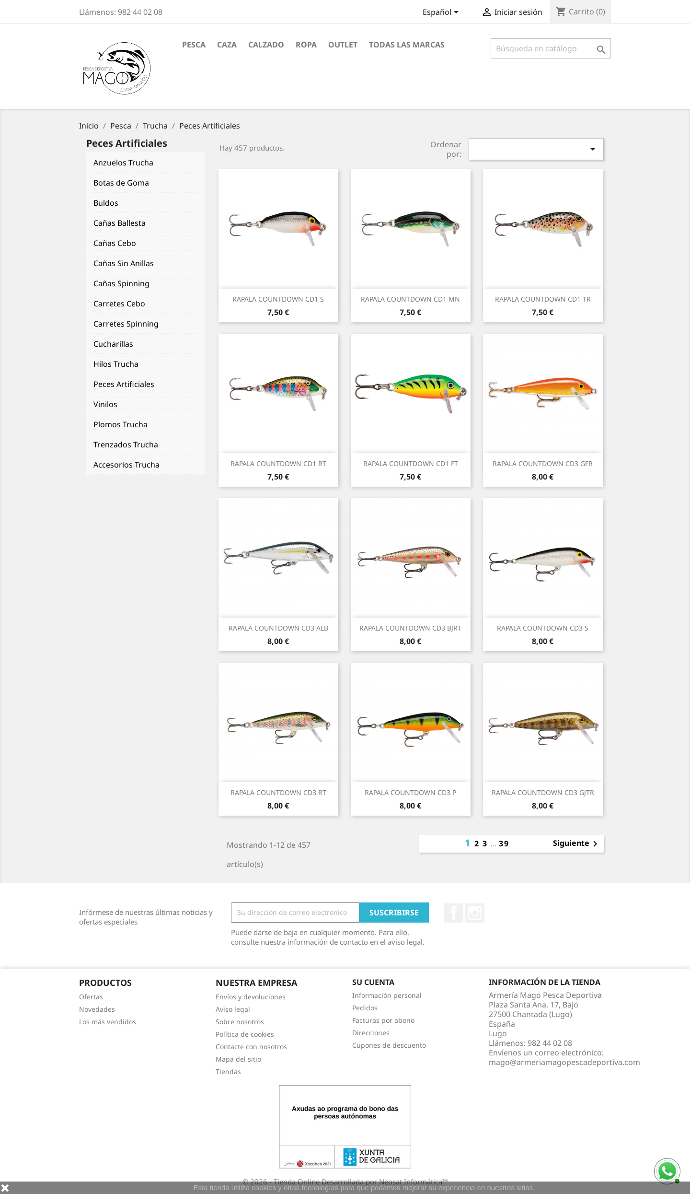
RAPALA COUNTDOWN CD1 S (278, 299)
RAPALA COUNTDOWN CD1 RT (278, 463)
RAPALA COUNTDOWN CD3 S (542, 627)
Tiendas (228, 1071)
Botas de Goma (121, 182)
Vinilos (105, 404)
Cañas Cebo (114, 243)
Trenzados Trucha (125, 444)
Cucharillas (113, 344)
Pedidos (365, 1007)
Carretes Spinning (126, 323)
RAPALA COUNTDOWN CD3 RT (278, 792)
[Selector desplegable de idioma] (442, 13)
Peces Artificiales (123, 384)
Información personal (387, 995)
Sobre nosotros (240, 1021)
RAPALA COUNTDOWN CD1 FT (410, 463)
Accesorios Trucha (126, 464)
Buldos (105, 203)
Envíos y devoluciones (251, 996)
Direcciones (371, 1032)
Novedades (97, 1009)
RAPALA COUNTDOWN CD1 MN (410, 299)
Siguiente (577, 844)
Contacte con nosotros (251, 1046)
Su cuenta (373, 982)
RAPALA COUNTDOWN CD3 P (410, 792)
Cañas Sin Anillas (123, 263)
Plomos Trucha (120, 424)
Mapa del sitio (238, 1059)
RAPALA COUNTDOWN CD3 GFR (543, 463)
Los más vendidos (107, 1021)
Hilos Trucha (115, 364)
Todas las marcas (407, 44)
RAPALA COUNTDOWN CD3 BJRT (410, 627)
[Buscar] (551, 48)
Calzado (266, 44)
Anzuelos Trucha (123, 162)
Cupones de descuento (389, 1045)
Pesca (194, 44)
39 (504, 843)
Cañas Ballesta (119, 223)
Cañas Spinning (121, 283)
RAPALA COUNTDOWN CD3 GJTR (543, 792)
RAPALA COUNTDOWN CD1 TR (543, 299)
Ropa (306, 44)
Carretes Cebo (119, 303)
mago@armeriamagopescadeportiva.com (564, 1062)
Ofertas (91, 996)
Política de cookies (245, 1034)
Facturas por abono (383, 1020)
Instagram (474, 913)
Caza (227, 44)
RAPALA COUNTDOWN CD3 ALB (278, 627)
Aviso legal (233, 1009)
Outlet (342, 44)
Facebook (453, 913)
